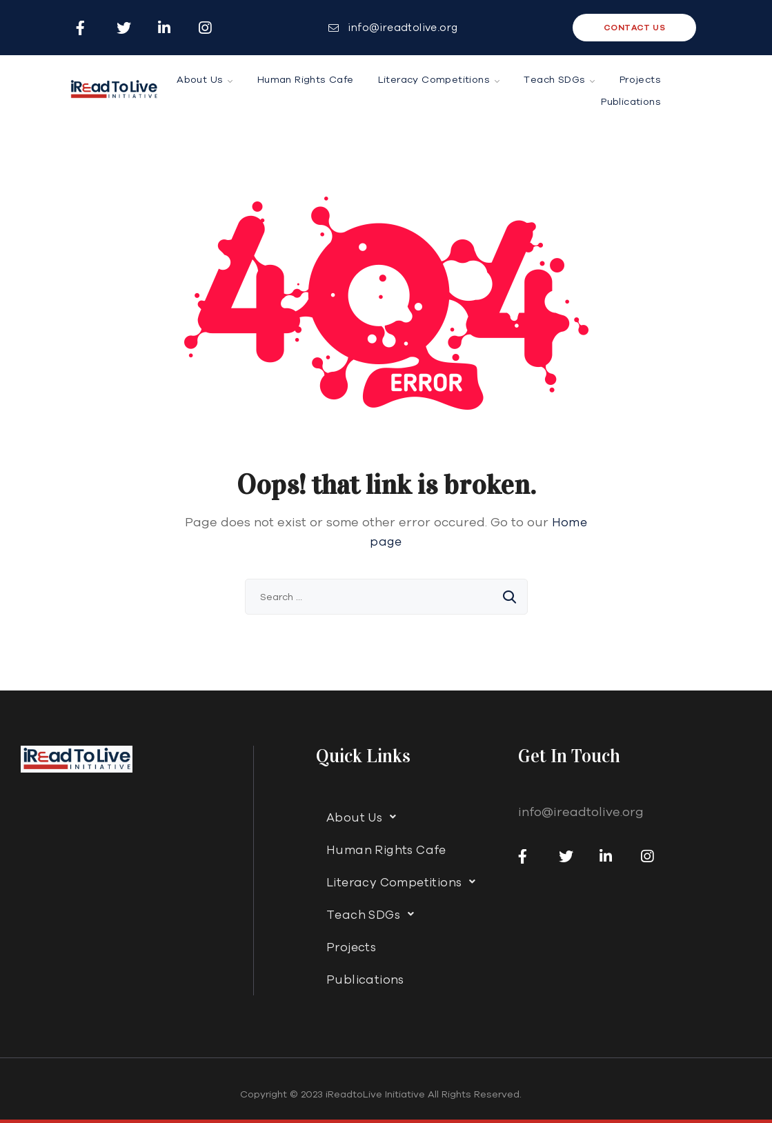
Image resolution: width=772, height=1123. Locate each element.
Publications (365, 979)
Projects (351, 946)
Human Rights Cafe (386, 849)
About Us (365, 816)
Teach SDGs (374, 914)
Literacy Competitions (405, 881)
